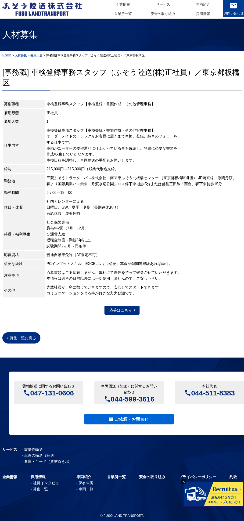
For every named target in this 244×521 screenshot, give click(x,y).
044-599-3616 (132, 398)
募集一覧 (40, 489)
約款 (233, 477)
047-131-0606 (52, 392)
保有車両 (86, 483)
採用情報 (201, 14)
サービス (161, 5)
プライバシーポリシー (197, 477)
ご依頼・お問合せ (131, 419)
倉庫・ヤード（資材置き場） (48, 462)
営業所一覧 (120, 14)
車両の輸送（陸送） (41, 456)
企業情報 (120, 5)
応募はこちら (120, 310)
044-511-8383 (213, 392)
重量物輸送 (33, 450)
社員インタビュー (48, 483)
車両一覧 (86, 489)
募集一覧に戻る (23, 338)
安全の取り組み (160, 14)
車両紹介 (201, 5)
